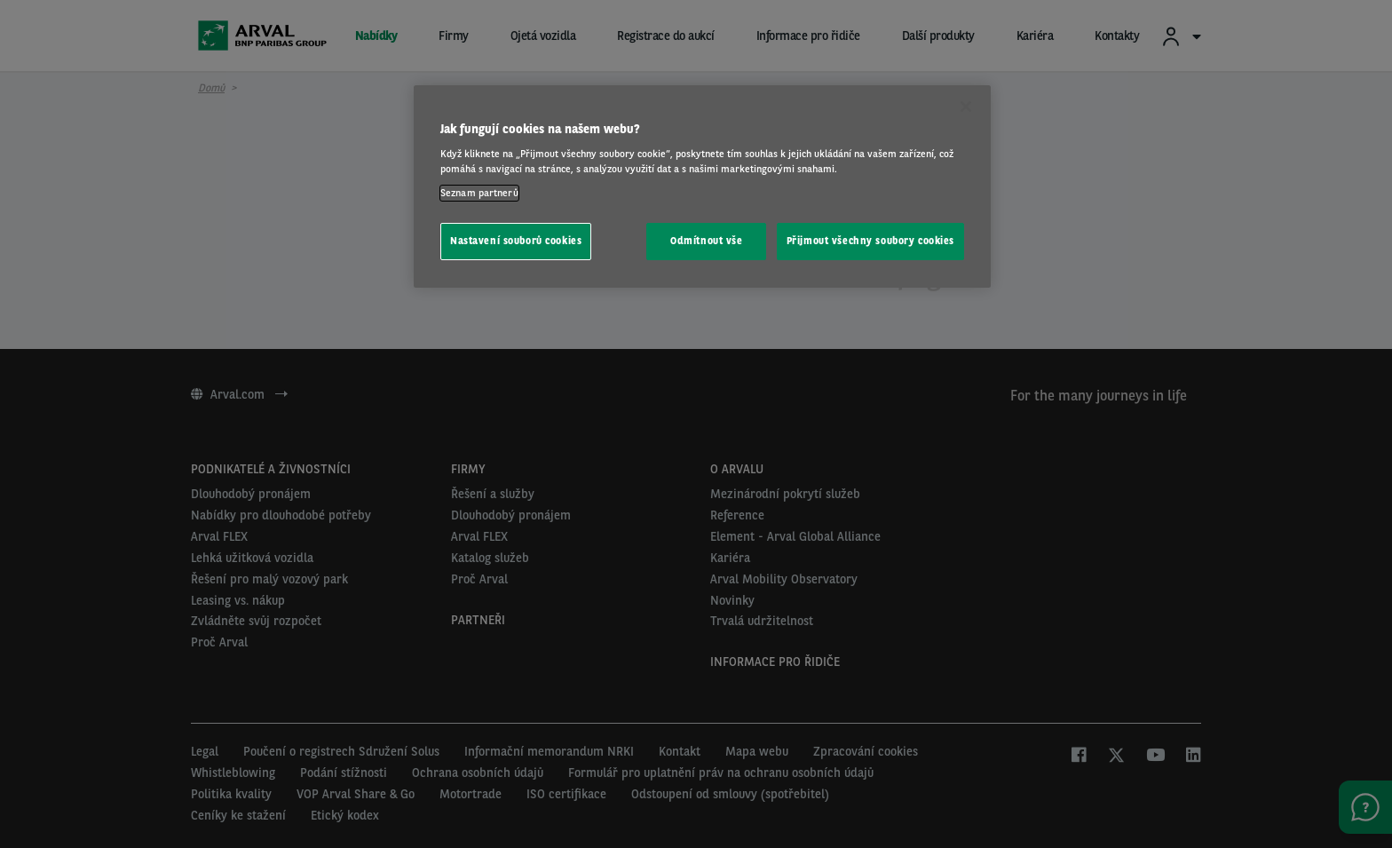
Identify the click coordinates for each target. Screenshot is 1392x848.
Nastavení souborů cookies (515, 240)
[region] (702, 187)
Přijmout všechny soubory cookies (870, 240)
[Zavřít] (965, 106)
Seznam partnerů (479, 192)
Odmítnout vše (706, 240)
